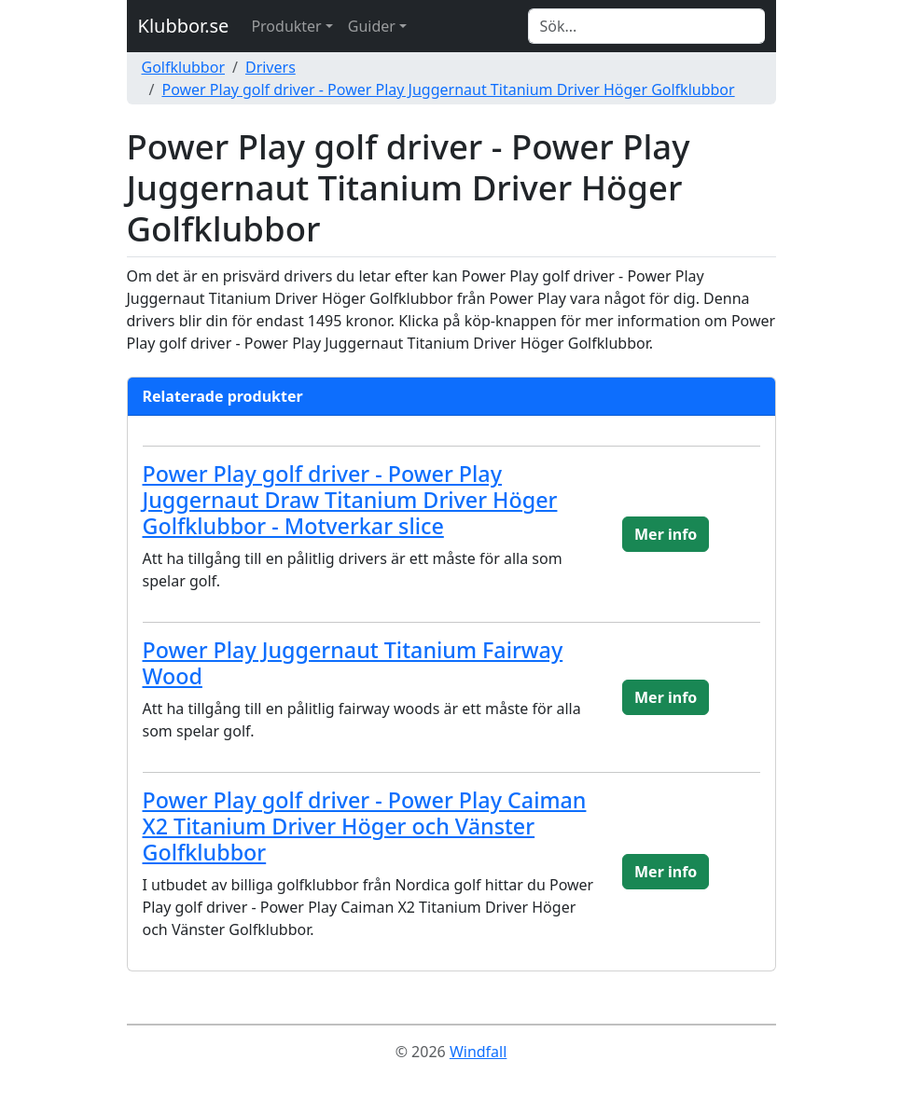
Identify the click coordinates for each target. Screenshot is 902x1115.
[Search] (646, 26)
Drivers (270, 67)
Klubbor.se (183, 25)
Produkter (286, 26)
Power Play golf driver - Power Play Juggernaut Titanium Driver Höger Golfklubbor (447, 89)
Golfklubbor (184, 67)
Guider (371, 26)
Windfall (478, 1051)
